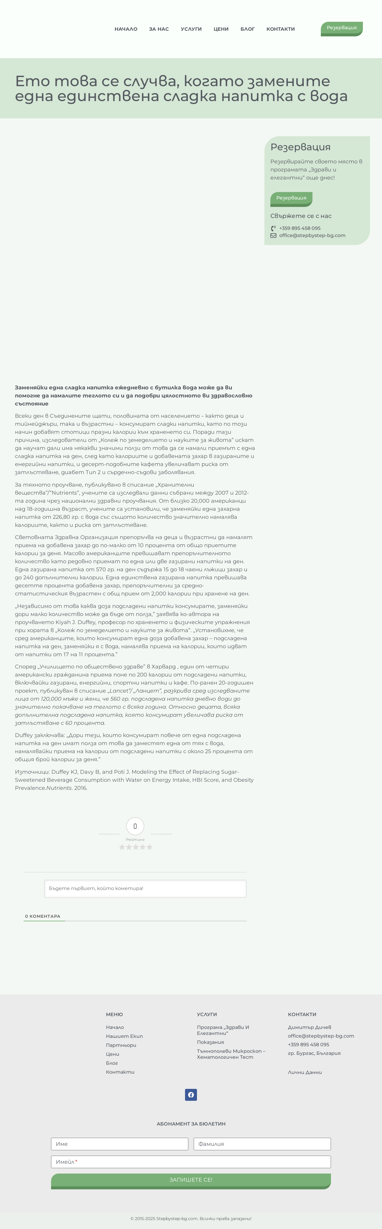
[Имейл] (191, 1162)
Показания (210, 1042)
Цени (221, 29)
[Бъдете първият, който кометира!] (145, 889)
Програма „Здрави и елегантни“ (223, 1030)
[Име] (119, 1144)
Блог (248, 29)
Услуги (191, 29)
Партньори (121, 1045)
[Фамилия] (262, 1144)
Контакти (281, 29)
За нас (159, 29)
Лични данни (305, 1072)
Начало (126, 29)
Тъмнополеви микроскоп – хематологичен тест (231, 1054)
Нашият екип (124, 1036)
